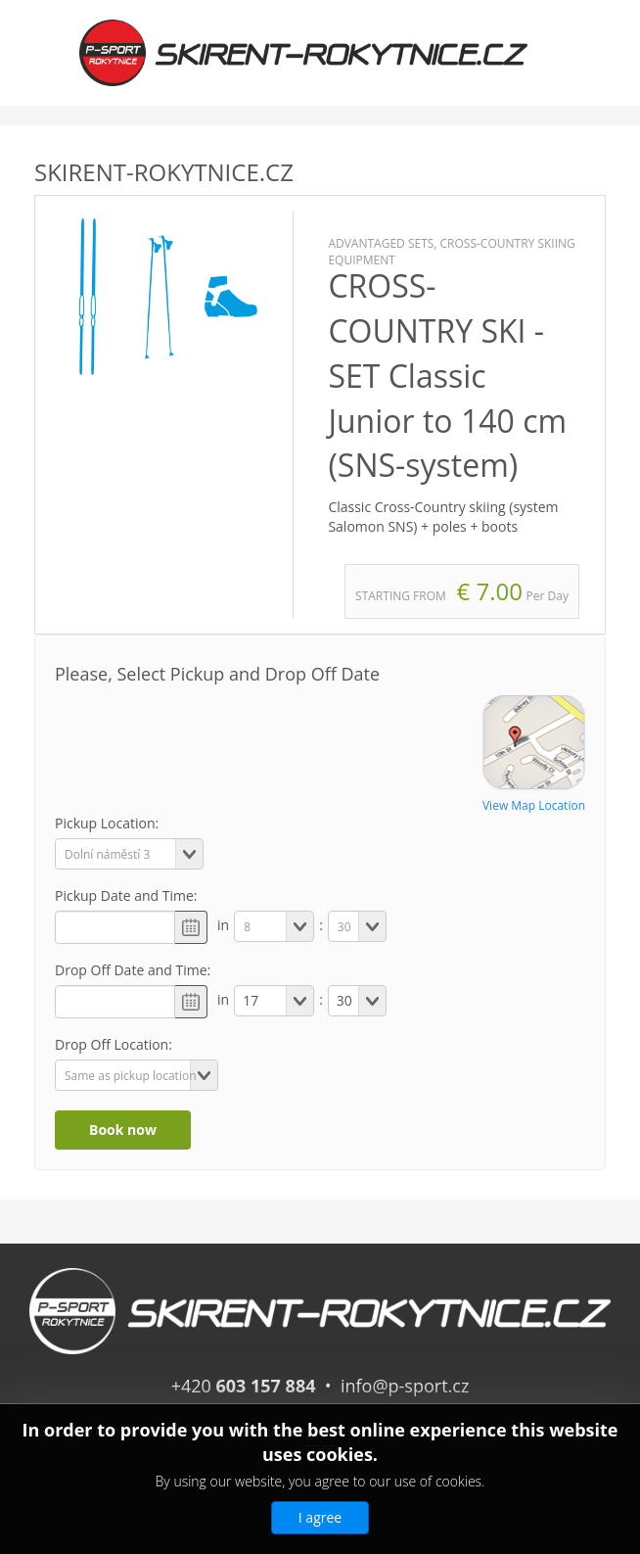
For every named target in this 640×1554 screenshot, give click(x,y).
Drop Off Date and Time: (132, 970)
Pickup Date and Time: (126, 895)
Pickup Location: (107, 823)
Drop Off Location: (113, 1044)
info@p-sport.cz (405, 1385)
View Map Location (533, 805)
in (223, 925)
